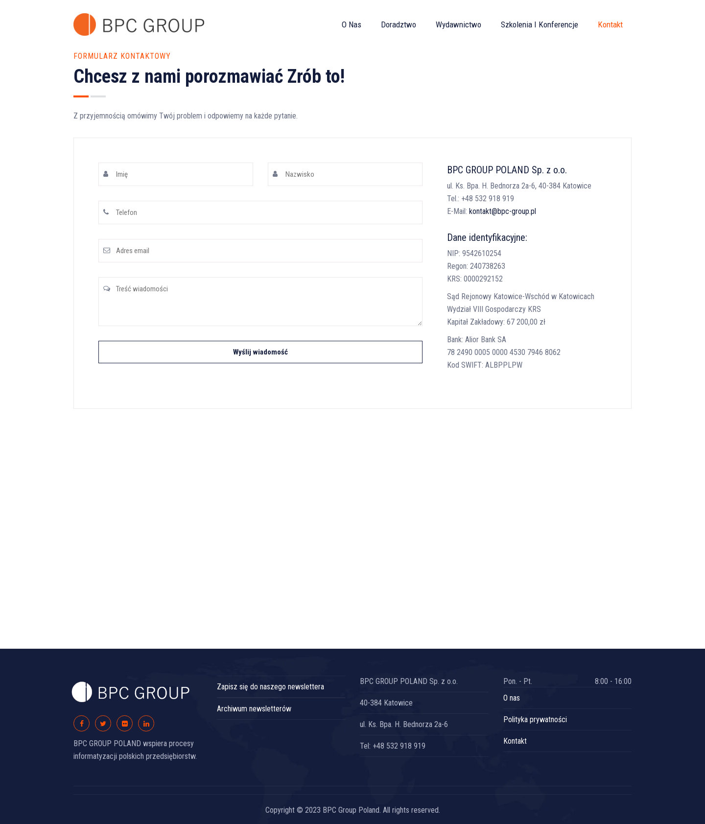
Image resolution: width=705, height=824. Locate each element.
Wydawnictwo (458, 24)
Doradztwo (398, 24)
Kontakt (610, 24)
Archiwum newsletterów (254, 708)
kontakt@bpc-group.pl (502, 211)
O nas (351, 24)
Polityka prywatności (535, 719)
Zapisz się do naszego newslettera (270, 686)
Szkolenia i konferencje (539, 24)
